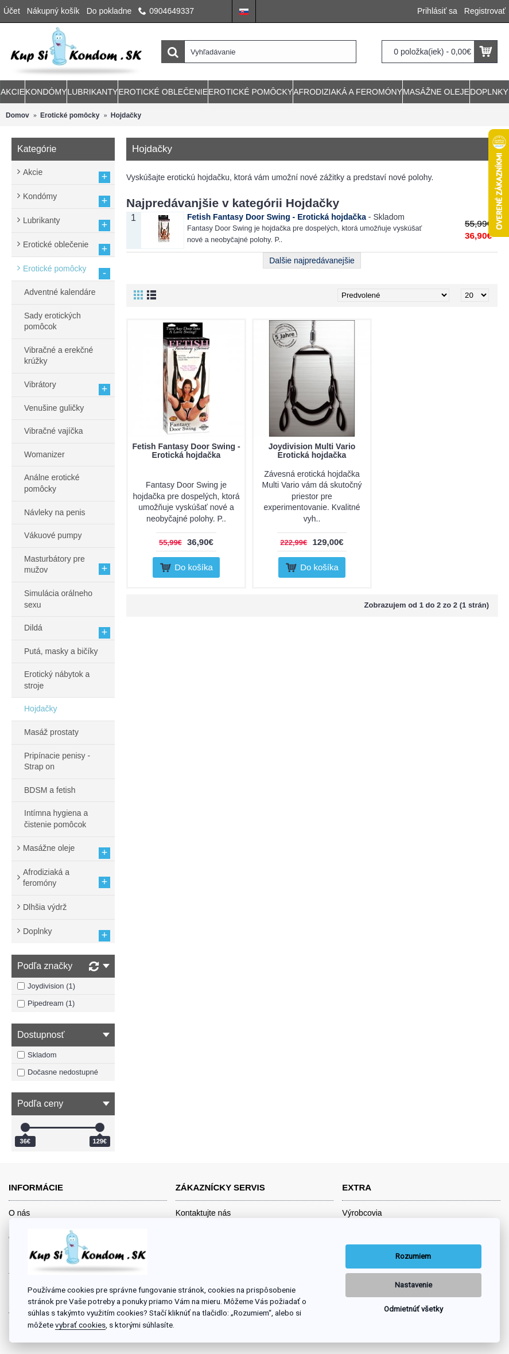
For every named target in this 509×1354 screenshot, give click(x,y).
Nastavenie (413, 1285)
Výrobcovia (362, 1212)
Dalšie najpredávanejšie (312, 260)
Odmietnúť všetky (413, 1309)
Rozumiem (413, 1256)
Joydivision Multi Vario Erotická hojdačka (312, 451)
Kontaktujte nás (203, 1212)
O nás (19, 1212)
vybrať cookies (80, 1324)
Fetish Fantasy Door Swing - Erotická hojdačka (276, 216)
